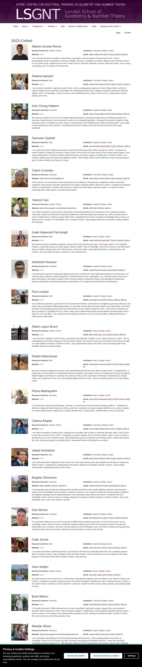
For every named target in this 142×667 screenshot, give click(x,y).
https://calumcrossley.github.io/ (52, 178)
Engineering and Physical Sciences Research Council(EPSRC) (73, 659)
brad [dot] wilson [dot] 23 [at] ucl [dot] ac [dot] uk (108, 604)
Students (52, 26)
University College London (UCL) (122, 659)
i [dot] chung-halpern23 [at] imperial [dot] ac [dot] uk (109, 114)
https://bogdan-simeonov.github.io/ (53, 486)
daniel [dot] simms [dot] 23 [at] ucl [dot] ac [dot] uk (108, 518)
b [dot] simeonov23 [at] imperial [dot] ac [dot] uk (107, 486)
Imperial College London (89, 659)
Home (15, 26)
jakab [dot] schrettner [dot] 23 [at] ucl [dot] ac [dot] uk (109, 458)
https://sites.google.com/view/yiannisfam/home (58, 208)
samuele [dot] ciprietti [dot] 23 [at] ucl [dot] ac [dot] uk (110, 146)
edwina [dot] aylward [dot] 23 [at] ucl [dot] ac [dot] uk (109, 84)
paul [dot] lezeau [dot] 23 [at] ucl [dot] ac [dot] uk (108, 300)
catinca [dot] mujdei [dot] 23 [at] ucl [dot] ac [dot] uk (109, 429)
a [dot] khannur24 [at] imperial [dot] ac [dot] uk (107, 270)
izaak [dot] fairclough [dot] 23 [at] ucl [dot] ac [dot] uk (109, 240)
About (25, 26)
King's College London (106, 659)
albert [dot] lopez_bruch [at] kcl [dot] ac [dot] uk (107, 335)
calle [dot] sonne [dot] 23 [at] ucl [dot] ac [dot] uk (108, 548)
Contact (127, 33)
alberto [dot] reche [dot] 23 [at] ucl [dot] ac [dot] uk (108, 54)
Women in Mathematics (78, 26)
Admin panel (15, 664)
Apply (118, 33)
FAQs (94, 26)
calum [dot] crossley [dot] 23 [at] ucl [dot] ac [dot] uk (109, 178)
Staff (63, 26)
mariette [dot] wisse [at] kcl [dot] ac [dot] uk (106, 634)
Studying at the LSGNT (110, 26)
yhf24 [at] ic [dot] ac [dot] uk (100, 208)
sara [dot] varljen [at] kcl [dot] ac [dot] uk (104, 575)
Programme (38, 26)
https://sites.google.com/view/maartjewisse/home (59, 634)
